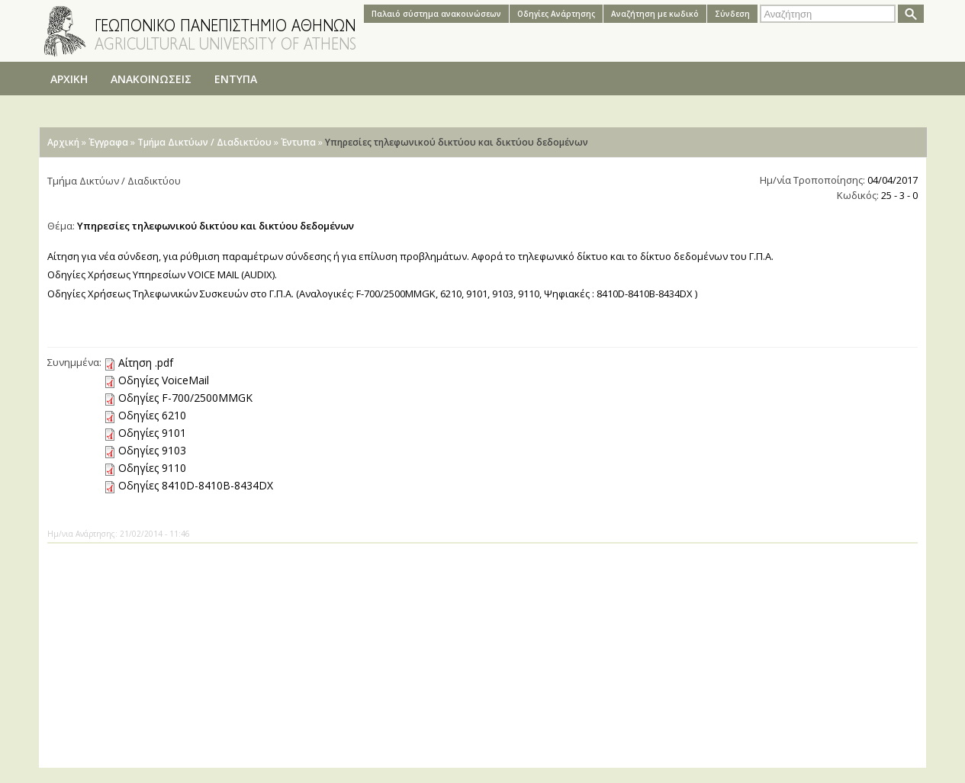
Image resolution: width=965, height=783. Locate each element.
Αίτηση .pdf (145, 362)
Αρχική (63, 142)
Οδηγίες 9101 (152, 432)
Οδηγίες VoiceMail (163, 380)
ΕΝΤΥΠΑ (235, 79)
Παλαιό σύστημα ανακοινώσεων (436, 13)
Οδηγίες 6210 (152, 415)
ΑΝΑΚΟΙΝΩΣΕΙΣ (151, 79)
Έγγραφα (108, 142)
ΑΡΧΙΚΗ (69, 79)
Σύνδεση (732, 13)
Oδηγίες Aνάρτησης (556, 13)
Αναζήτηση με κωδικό (655, 13)
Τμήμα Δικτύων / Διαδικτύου (204, 142)
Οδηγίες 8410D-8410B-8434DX (195, 485)
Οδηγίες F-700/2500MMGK (185, 397)
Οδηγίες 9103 (152, 450)
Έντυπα (298, 142)
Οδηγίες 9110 (152, 467)
